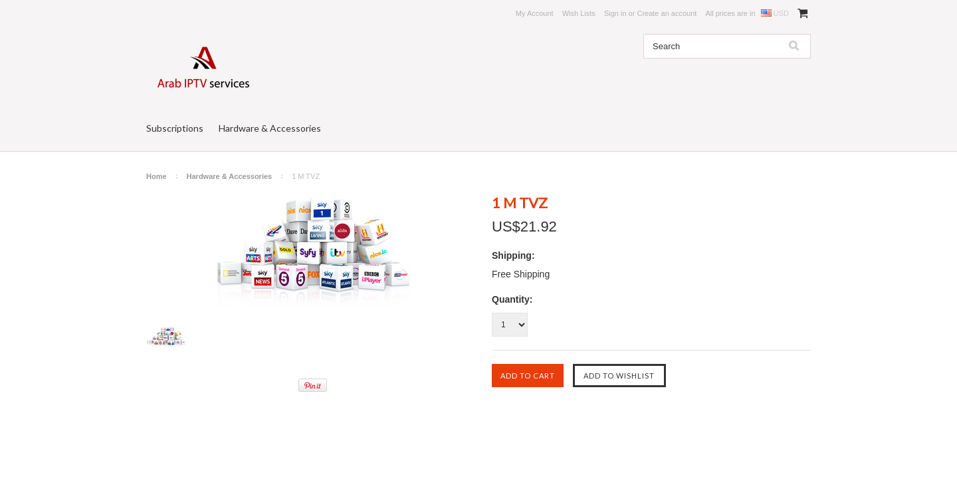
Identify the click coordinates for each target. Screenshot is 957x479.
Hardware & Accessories (270, 128)
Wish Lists (578, 13)
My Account (535, 13)
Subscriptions (174, 128)
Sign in (615, 13)
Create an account (666, 13)
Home (156, 176)
